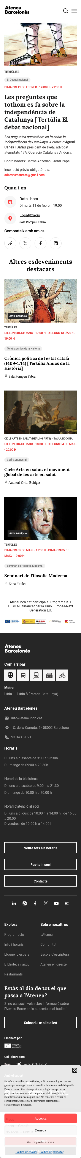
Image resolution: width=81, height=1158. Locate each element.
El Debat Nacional (17, 79)
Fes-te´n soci (40, 865)
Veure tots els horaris (40, 848)
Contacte (41, 881)
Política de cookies (26, 1152)
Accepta (40, 1118)
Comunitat (48, 944)
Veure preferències (40, 1142)
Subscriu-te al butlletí (40, 1023)
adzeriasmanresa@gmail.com (24, 175)
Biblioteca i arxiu (17, 964)
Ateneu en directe (53, 964)
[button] (74, 1070)
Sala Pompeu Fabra (32, 222)
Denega (40, 1130)
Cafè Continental (17, 459)
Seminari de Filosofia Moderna (25, 565)
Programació (14, 935)
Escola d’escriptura (54, 954)
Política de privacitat (52, 1152)
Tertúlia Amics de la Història (23, 348)
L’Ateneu (46, 935)
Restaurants (13, 974)
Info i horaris (14, 944)
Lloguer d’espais (16, 954)
